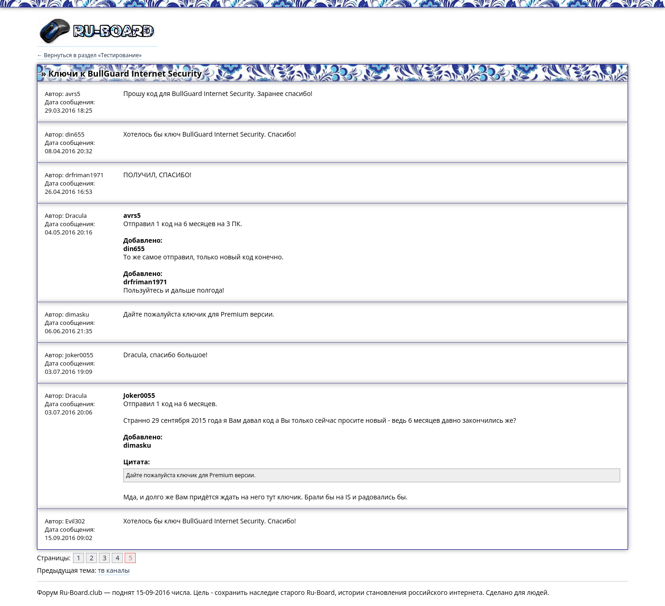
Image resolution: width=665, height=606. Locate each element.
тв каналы (114, 570)
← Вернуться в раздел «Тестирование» (89, 55)
